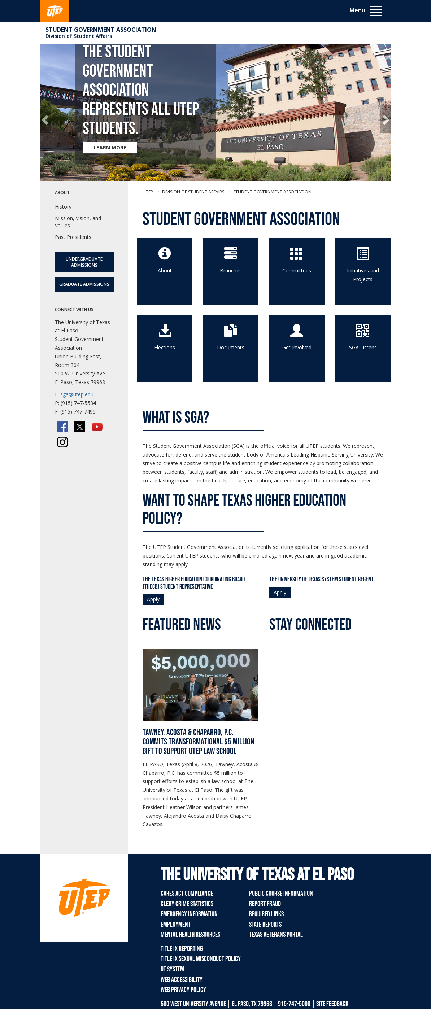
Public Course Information (281, 893)
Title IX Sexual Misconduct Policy (201, 959)
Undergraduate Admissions (84, 262)
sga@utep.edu (76, 394)
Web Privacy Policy (183, 990)
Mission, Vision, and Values (78, 222)
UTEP (148, 192)
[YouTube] (97, 426)
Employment (176, 924)
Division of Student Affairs (78, 35)
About (165, 270)
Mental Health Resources (190, 934)
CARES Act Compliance (187, 893)
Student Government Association (100, 30)
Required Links (266, 914)
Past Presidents (73, 236)
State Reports (265, 924)
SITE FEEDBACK (332, 1004)
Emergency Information (189, 914)
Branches (231, 270)
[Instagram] (62, 442)
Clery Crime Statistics (187, 904)
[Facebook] (62, 426)
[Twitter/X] (79, 426)
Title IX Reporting (182, 948)
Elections (164, 347)
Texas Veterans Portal (276, 934)
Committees (296, 270)
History (63, 206)
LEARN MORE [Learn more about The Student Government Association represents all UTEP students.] (109, 147)
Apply (153, 599)
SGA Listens (363, 347)
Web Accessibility (182, 979)
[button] (45, 119)
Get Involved (297, 347)
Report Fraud (265, 904)
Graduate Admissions (84, 284)
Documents (230, 347)
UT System (172, 969)
